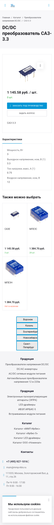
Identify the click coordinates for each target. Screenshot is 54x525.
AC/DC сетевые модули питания (27, 373)
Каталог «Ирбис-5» (27, 433)
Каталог (17, 17)
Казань (29, 325)
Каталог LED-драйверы (27, 437)
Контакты (27, 451)
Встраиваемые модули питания (27, 413)
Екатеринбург (30, 331)
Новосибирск (30, 337)
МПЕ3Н (8, 282)
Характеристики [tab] (12, 139)
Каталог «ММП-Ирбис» (27, 428)
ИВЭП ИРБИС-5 (27, 409)
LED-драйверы (27, 404)
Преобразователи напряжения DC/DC (27, 364)
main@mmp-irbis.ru (16, 467)
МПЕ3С (33, 229)
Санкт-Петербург (28, 345)
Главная (6, 17)
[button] (40, 65)
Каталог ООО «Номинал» (27, 442)
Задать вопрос (27, 113)
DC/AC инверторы (27, 369)
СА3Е (7, 229)
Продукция (27, 358)
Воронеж (28, 319)
